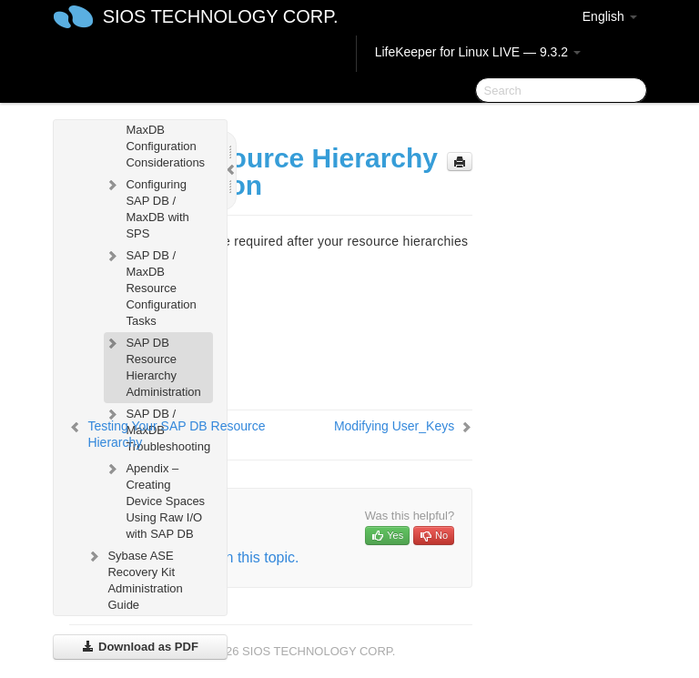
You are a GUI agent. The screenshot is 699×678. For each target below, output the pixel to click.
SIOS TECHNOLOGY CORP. (221, 16)
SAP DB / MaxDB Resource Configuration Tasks (150, 286)
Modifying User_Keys (394, 426)
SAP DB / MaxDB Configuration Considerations (154, 136)
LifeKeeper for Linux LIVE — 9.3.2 (478, 52)
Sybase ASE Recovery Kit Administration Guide (134, 578)
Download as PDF (140, 646)
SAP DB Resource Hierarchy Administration (152, 365)
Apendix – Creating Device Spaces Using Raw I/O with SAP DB (154, 499)
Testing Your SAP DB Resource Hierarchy (176, 434)
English (609, 16)
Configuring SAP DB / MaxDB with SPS (146, 207)
